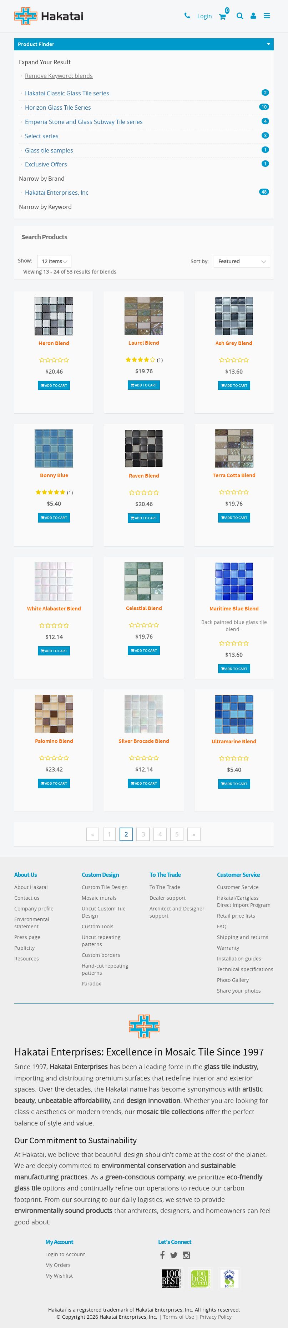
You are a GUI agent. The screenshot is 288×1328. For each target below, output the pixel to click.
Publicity (24, 948)
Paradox (91, 983)
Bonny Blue (54, 475)
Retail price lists (236, 916)
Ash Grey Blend (234, 342)
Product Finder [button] (36, 44)
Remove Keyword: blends (59, 76)
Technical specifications (245, 969)
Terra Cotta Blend (234, 475)
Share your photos (239, 991)
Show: (25, 260)
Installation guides (239, 958)
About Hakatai (31, 887)
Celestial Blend (144, 607)
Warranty (228, 948)
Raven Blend (144, 475)
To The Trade (165, 887)
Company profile (34, 908)
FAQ (222, 926)
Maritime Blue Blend (234, 608)
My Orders (58, 1265)
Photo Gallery (233, 980)
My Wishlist (59, 1275)
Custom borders (101, 955)
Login (204, 16)
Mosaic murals (99, 898)
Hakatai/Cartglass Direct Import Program (244, 902)
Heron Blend (54, 342)
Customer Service (238, 887)
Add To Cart (54, 385)
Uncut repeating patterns (101, 941)
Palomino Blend (54, 740)
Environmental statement (31, 923)
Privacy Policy (216, 1316)
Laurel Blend (143, 342)
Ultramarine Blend (234, 741)
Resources (26, 958)
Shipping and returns (242, 937)
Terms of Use (178, 1316)
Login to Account (65, 1254)
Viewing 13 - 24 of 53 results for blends (69, 271)
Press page (27, 937)
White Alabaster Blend (54, 608)
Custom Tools (97, 926)
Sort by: (200, 261)
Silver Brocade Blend (143, 740)
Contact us (27, 898)
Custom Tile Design (105, 887)
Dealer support (168, 898)
